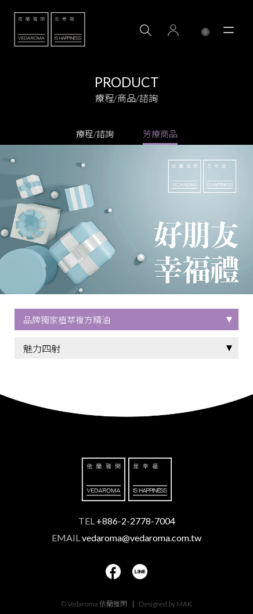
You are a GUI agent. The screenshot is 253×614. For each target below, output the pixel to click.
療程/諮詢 (95, 133)
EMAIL (126, 537)
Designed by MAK (165, 603)
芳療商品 (160, 133)
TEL (126, 520)
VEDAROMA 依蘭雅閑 (49, 29)
